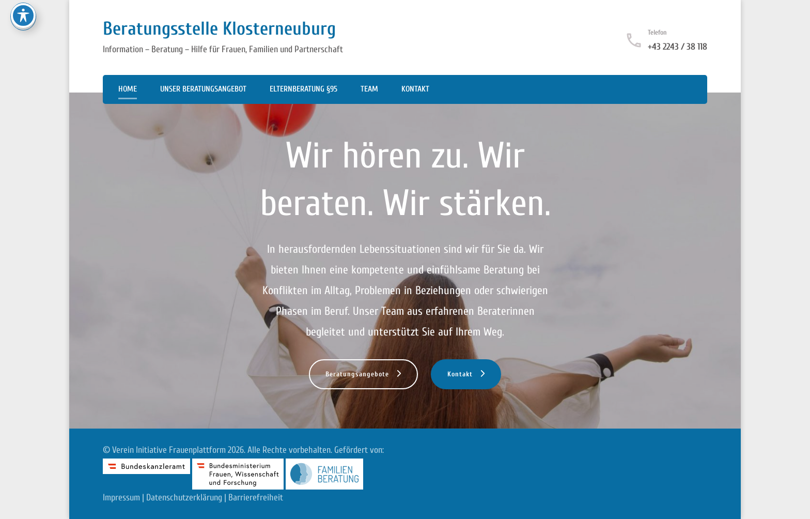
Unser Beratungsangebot (203, 89)
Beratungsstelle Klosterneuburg (219, 28)
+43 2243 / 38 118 (677, 46)
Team (369, 89)
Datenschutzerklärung (184, 497)
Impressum (121, 497)
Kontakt (415, 89)
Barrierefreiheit (255, 497)
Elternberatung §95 (303, 89)
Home (127, 89)
